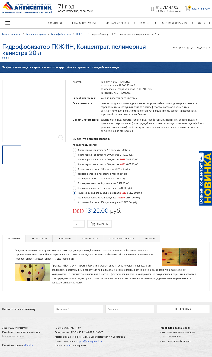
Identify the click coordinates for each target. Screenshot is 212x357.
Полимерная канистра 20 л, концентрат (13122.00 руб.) (107, 193)
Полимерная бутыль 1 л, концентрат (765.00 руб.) (100, 178)
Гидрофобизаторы (61, 34)
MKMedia (28, 345)
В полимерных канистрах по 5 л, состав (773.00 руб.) (102, 150)
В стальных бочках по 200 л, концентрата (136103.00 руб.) (105, 202)
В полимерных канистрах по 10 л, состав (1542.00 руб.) (103, 155)
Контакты (204, 23)
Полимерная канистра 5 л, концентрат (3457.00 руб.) (101, 183)
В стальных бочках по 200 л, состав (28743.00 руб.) (101, 169)
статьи (69, 345)
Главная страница (11, 34)
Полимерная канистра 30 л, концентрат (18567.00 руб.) (106, 197)
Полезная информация (174, 23)
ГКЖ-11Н (80, 34)
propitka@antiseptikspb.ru (89, 341)
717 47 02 (167, 7)
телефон (152, 9)
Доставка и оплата (117, 23)
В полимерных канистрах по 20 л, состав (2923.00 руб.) (106, 159)
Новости (145, 23)
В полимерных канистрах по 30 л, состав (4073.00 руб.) (106, 164)
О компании (54, 23)
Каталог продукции (84, 23)
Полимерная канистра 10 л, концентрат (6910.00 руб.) (102, 188)
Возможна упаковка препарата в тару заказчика (100, 174)
